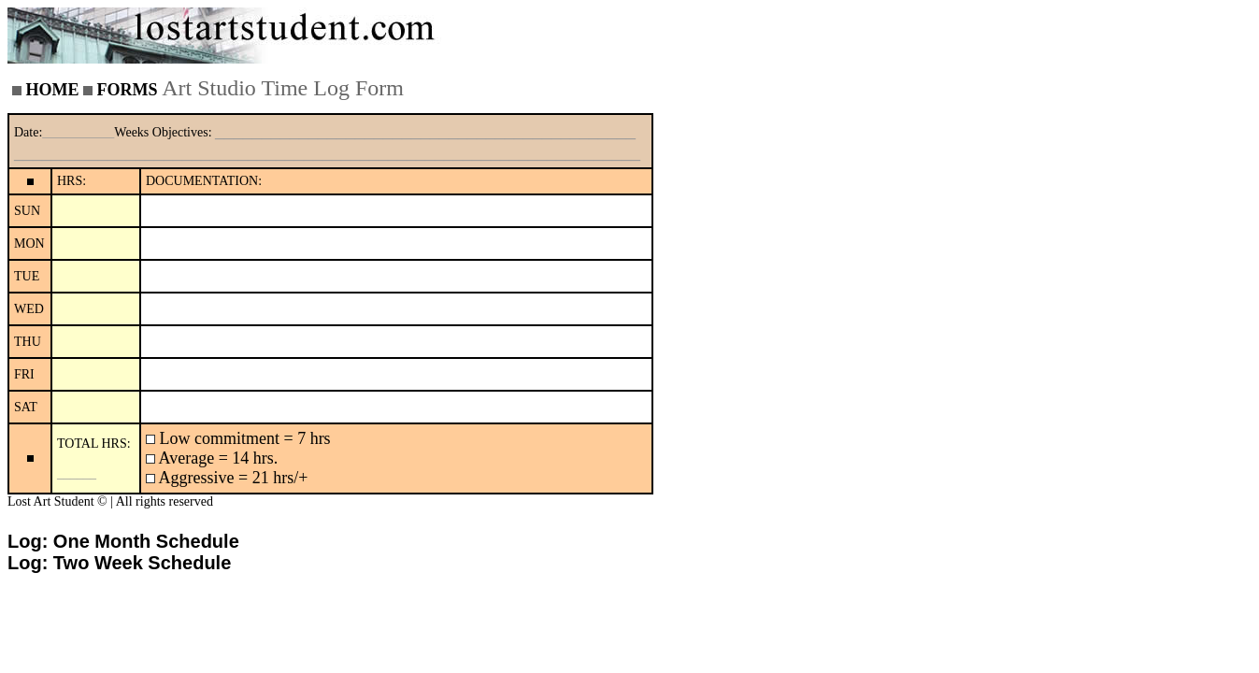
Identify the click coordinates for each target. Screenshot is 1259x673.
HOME (52, 89)
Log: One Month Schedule (123, 541)
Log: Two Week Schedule (119, 562)
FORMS (127, 89)
